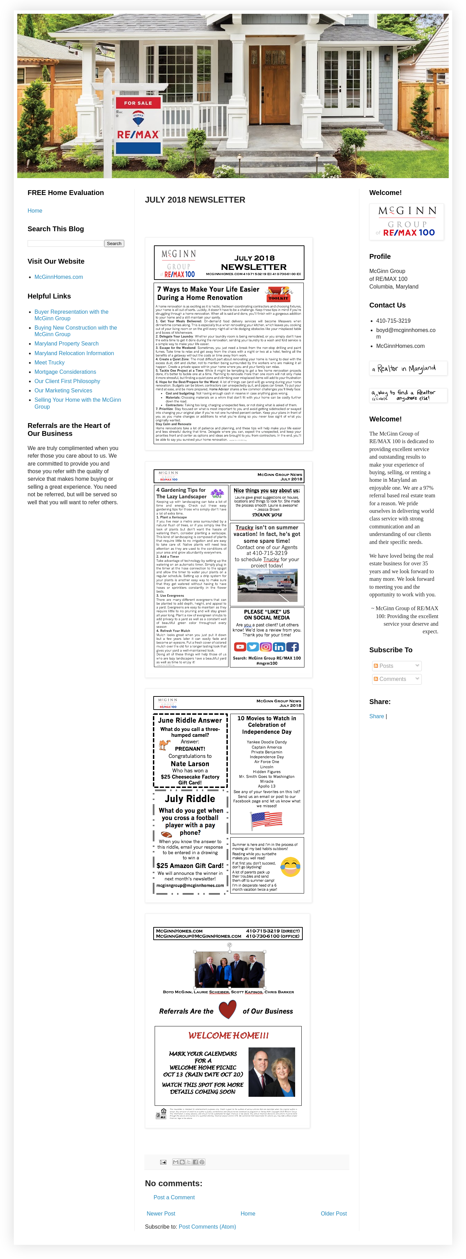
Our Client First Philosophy (67, 381)
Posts (383, 666)
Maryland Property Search (67, 344)
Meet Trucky (50, 362)
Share (376, 716)
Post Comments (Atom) (207, 1227)
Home (248, 1214)
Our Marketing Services (63, 390)
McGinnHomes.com (59, 277)
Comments (390, 679)
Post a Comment (174, 1197)
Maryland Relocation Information (74, 353)
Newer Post (161, 1214)
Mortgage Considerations (65, 372)
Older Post (334, 1214)
